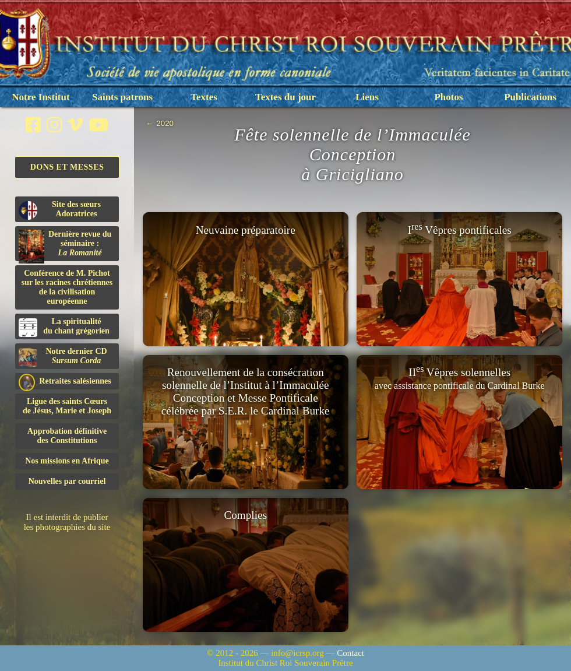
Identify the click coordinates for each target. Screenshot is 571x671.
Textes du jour (285, 97)
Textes (204, 97)
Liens (367, 97)
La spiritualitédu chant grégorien (64, 327)
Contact (350, 653)
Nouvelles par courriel (67, 481)
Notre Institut (40, 97)
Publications (530, 97)
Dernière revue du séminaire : (65, 245)
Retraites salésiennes (65, 381)
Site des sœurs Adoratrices (60, 210)
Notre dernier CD (63, 357)
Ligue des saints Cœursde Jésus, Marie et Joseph (67, 406)
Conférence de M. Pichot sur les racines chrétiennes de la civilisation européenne (67, 287)
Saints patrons (122, 97)
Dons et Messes (67, 167)
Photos (448, 97)
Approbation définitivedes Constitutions (67, 436)
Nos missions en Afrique (67, 460)
